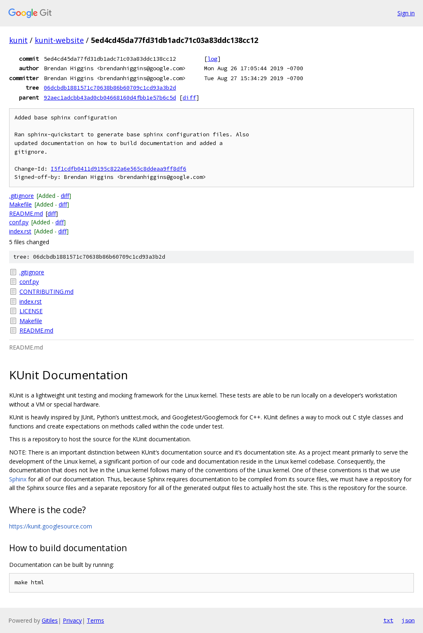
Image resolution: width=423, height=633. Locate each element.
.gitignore (21, 196)
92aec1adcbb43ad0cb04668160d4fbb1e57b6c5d (110, 97)
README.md (26, 213)
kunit (18, 40)
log (212, 58)
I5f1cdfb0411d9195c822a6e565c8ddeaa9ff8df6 (118, 168)
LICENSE (31, 311)
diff (189, 97)
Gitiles (50, 620)
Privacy (72, 620)
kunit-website (59, 40)
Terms (95, 620)
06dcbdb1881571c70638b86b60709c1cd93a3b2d (110, 87)
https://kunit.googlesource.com (50, 526)
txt (388, 620)
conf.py (19, 222)
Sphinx (17, 479)
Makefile (20, 204)
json (408, 620)
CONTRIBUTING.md (46, 291)
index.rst (20, 231)
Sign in (406, 13)
